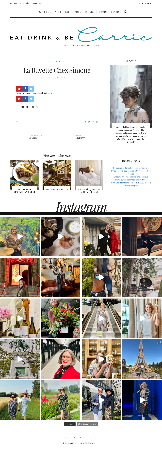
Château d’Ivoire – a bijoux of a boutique (131, 177)
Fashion (57, 11)
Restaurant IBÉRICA (57, 189)
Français (49, 93)
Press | (22, 3)
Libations (77, 11)
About (29, 3)
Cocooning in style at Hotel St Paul (89, 191)
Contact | (14, 3)
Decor (66, 11)
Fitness (47, 11)
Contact (67, 438)
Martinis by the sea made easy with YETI (130, 179)
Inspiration (116, 11)
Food (39, 11)
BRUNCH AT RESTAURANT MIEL (24, 191)
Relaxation (103, 11)
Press (76, 438)
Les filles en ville (57, 62)
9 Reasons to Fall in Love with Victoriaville (131, 168)
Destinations (89, 11)
